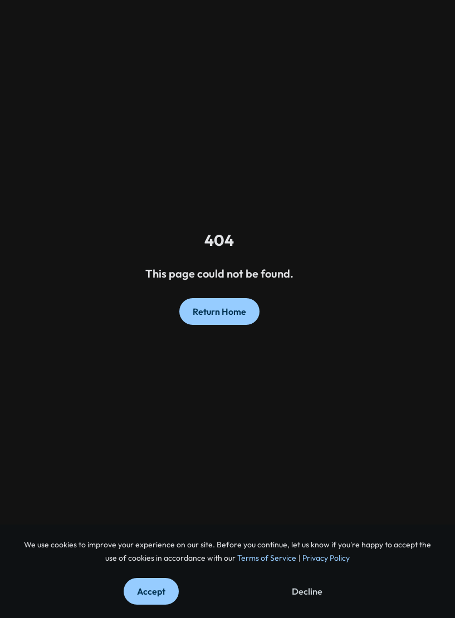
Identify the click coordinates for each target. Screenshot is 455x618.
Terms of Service (266, 558)
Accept (151, 591)
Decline (307, 591)
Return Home (219, 311)
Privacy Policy (325, 558)
